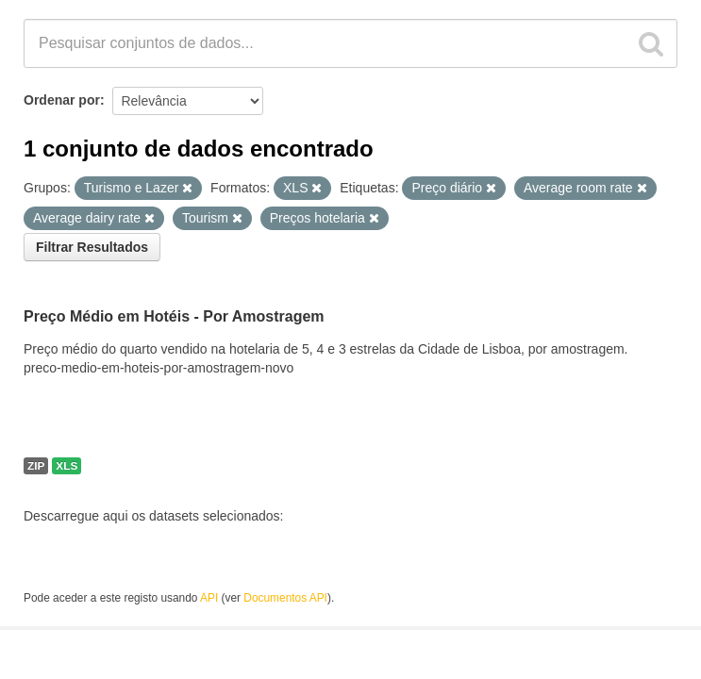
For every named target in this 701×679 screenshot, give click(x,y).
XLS (66, 465)
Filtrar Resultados (92, 247)
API (209, 597)
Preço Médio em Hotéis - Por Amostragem (174, 316)
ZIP (35, 465)
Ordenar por (62, 100)
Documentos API (285, 597)
